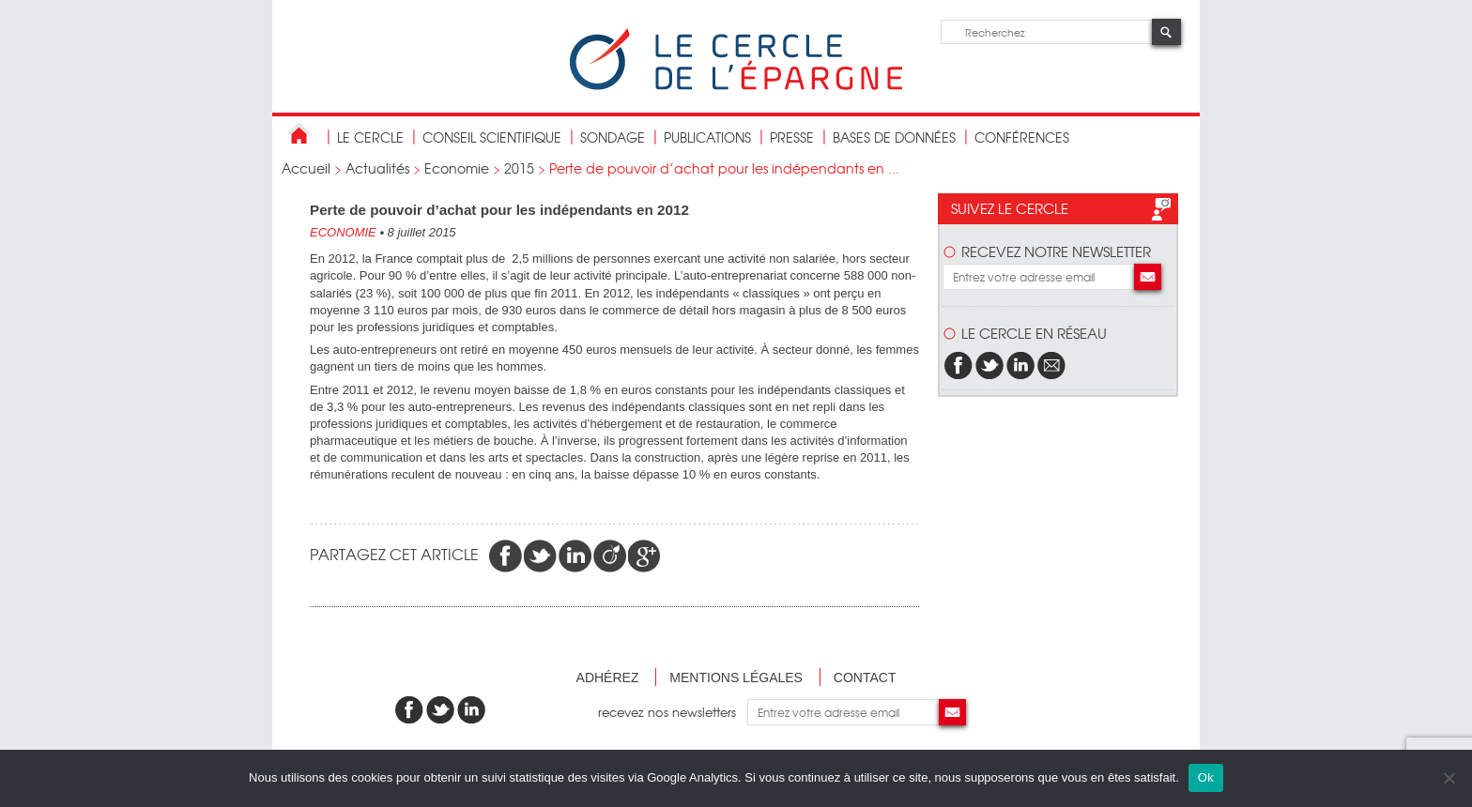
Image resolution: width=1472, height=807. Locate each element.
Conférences (1021, 137)
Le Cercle (370, 137)
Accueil (306, 168)
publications (707, 137)
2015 (519, 168)
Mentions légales (736, 677)
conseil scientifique (491, 137)
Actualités (377, 168)
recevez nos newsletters (672, 712)
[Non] (1448, 778)
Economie (456, 168)
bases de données (894, 137)
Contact (865, 677)
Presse (792, 137)
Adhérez (607, 677)
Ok (1206, 777)
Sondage (612, 137)
